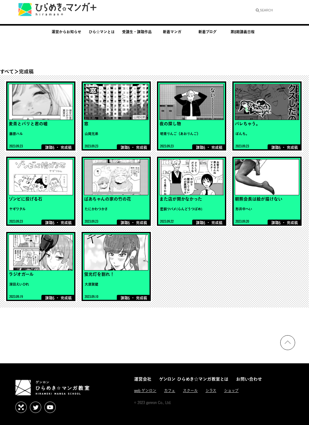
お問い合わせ (249, 379)
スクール (190, 390)
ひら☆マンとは (102, 31)
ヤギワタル (17, 209)
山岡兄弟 (91, 133)
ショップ (231, 390)
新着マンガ (172, 31)
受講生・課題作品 (137, 31)
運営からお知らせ (66, 31)
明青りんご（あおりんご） (180, 133)
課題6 (49, 147)
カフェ (169, 390)
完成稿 (66, 147)
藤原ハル (16, 133)
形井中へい (243, 209)
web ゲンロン (145, 390)
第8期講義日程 (243, 31)
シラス (210, 390)
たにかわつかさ (96, 209)
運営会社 (142, 379)
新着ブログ (207, 31)
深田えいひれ (19, 284)
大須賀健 (91, 284)
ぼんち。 (242, 133)
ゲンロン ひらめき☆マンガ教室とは (193, 379)
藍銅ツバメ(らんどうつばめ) (181, 209)
